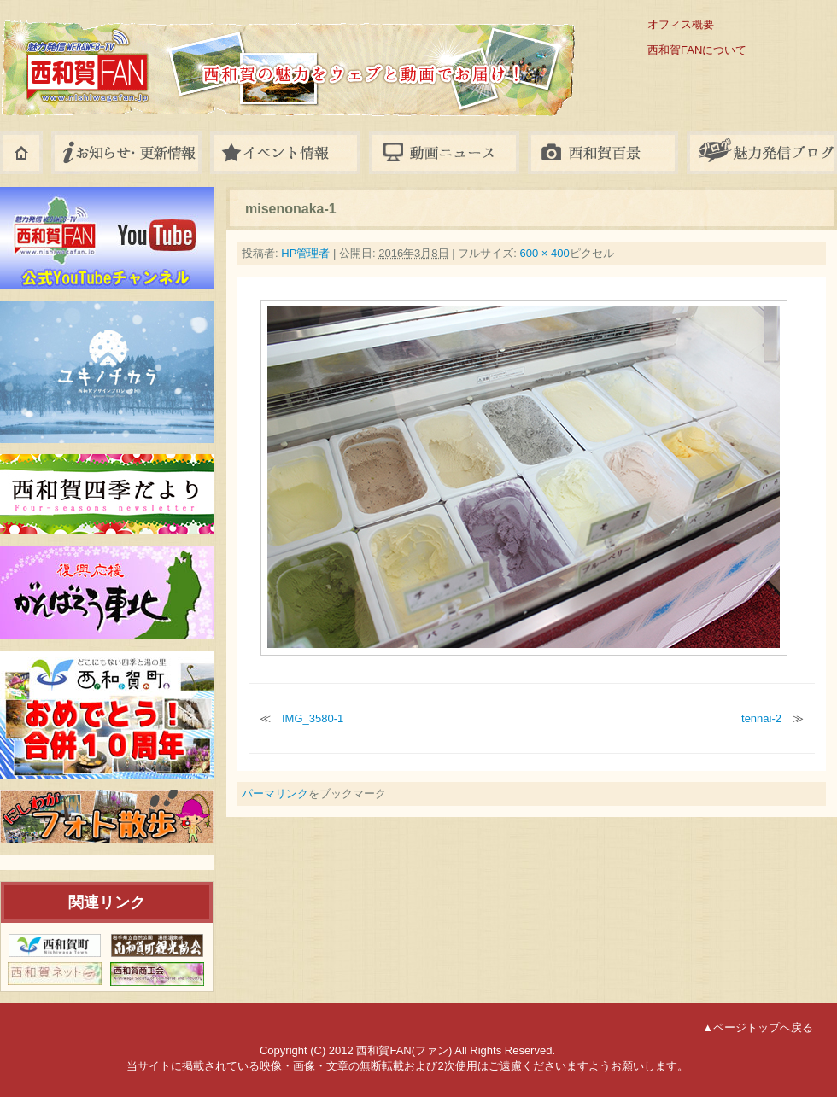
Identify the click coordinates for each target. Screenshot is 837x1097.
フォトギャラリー (603, 152)
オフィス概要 (680, 24)
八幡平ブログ (762, 152)
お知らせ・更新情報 (126, 152)
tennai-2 (761, 718)
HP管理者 (305, 253)
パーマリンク (275, 793)
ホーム (21, 152)
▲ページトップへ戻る (757, 1027)
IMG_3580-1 (312, 718)
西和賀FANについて (696, 50)
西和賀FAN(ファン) (213, 53)
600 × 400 (544, 253)
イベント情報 (285, 152)
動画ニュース (444, 152)
